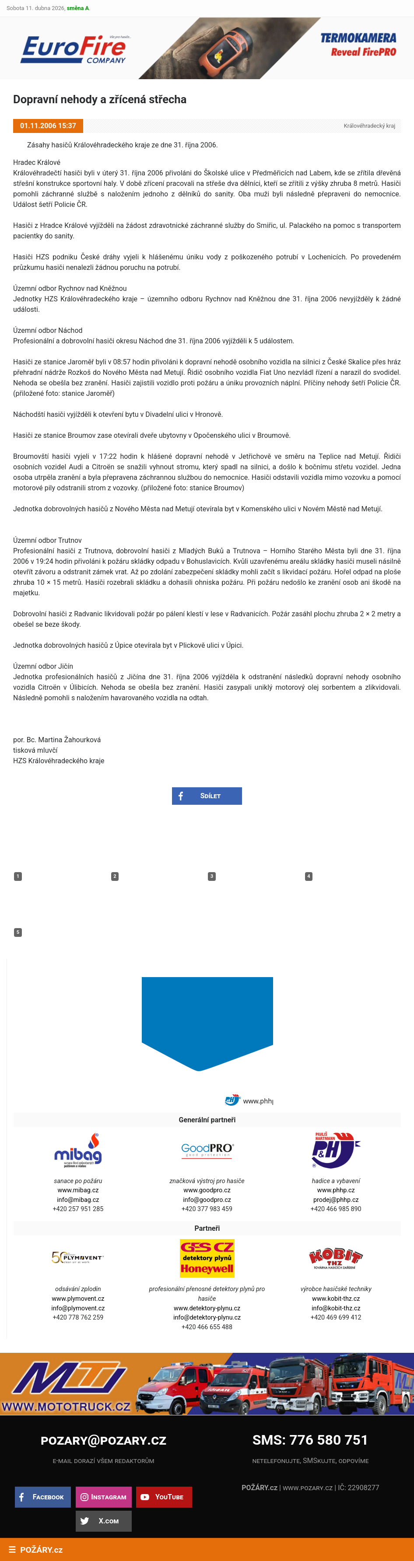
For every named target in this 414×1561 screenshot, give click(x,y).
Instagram (108, 1497)
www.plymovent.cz (78, 1299)
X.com (109, 1521)
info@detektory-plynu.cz (207, 1317)
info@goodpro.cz (207, 1200)
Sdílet (210, 796)
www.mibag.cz (77, 1190)
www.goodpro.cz (206, 1190)
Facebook (48, 1497)
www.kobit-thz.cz (336, 1299)
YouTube (169, 1497)
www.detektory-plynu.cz (207, 1308)
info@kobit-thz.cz (336, 1308)
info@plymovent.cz (78, 1308)
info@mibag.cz (78, 1200)
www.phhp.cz (336, 1190)
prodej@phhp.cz (336, 1200)
